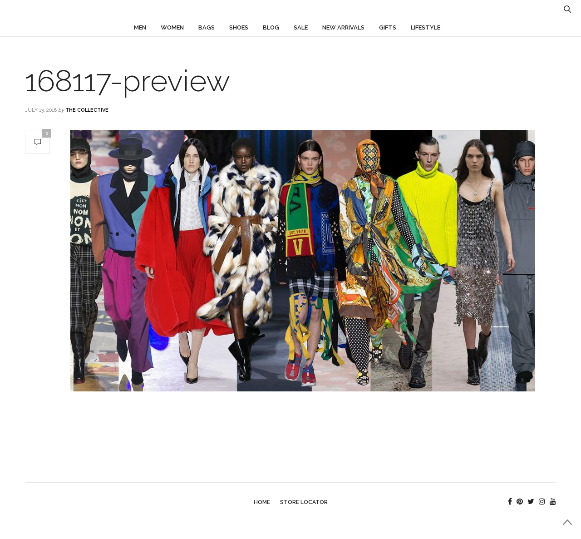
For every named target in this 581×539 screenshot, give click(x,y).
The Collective (86, 110)
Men (140, 27)
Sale (301, 27)
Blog (271, 27)
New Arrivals (343, 27)
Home (262, 502)
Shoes (238, 27)
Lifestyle (425, 27)
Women (172, 27)
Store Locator (304, 502)
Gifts (387, 27)
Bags (206, 27)
